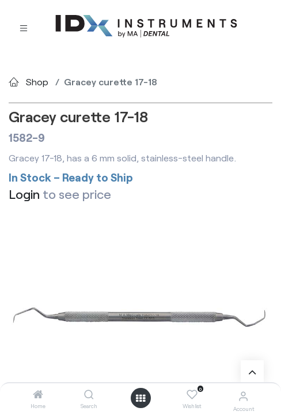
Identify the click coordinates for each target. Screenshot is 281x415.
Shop (37, 81)
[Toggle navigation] (23, 27)
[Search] (88, 394)
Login (24, 193)
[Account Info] (243, 395)
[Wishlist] (192, 395)
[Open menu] (140, 398)
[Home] (38, 394)
